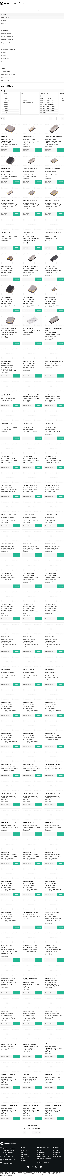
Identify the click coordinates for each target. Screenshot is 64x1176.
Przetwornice (4, 52)
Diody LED (4, 20)
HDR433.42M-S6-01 (7, 1011)
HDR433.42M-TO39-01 (52, 1011)
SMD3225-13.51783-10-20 (9, 328)
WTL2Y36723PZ (28, 297)
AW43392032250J (28, 361)
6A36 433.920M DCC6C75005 (6, 362)
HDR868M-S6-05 (50, 978)
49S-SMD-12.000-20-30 (30, 1042)
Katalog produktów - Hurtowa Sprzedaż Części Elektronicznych (23, 10)
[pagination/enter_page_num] (54, 118)
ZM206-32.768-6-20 (51, 266)
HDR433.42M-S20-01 (29, 1011)
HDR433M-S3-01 (28, 733)
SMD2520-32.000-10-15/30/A (29, 233)
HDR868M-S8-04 (6, 881)
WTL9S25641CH (6, 573)
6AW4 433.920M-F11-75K (31, 394)
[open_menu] (24, 3)
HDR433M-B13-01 (50, 702)
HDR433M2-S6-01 (6, 702)
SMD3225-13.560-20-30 (52, 169)
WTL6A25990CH (6, 637)
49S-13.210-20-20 (6, 1042)
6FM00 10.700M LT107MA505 (6, 395)
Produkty (24, 1150)
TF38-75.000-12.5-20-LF (8, 794)
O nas (23, 1158)
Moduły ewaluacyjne (6, 65)
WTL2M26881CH (28, 670)
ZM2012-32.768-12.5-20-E (31, 1106)
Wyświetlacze (5, 24)
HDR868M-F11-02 (28, 823)
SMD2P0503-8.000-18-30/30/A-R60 (52, 913)
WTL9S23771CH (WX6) (52, 485)
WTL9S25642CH (50, 544)
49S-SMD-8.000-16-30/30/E (53, 137)
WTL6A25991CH (50, 604)
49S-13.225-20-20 (28, 1075)
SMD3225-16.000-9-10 (52, 201)
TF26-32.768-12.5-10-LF (8, 823)
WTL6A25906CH (6, 604)
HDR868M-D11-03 (50, 823)
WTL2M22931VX (6, 485)
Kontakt (23, 1160)
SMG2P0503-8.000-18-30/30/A (30, 979)
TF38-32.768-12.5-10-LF (52, 794)
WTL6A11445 (49, 394)
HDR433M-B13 (5, 169)
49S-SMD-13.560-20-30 (30, 169)
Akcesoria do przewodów (8, 49)
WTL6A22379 (5, 456)
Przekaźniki (4, 55)
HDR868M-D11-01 (28, 852)
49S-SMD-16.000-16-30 (30, 266)
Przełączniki (4, 30)
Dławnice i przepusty (6, 27)
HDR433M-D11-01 (50, 852)
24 (35, 1128)
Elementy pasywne (6, 33)
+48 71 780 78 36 (8, 1156)
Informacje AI (57, 1156)
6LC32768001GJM (28, 515)
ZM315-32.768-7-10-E (8, 978)
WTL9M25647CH (50, 573)
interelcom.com (3, 10)
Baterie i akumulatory (7, 36)
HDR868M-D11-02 (6, 852)
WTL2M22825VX (50, 456)
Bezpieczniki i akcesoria (7, 43)
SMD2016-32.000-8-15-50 (53, 1106)
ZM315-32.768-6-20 (7, 201)
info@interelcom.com (9, 1160)
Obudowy (3, 68)
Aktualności (24, 1154)
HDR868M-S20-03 (50, 881)
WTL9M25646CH (28, 573)
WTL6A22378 (27, 456)
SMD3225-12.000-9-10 (30, 201)
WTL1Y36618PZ (6, 297)
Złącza (3, 46)
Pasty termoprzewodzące (8, 74)
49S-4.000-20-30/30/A (30, 945)
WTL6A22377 (49, 423)
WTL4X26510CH (6, 670)
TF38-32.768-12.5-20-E (52, 1075)
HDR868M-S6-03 (6, 266)
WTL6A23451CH (28, 544)
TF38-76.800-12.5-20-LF (30, 794)
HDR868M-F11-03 (28, 764)
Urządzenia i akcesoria (7, 39)
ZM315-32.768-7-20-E (52, 945)
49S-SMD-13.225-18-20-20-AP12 (53, 329)
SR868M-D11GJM (6, 423)
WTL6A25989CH (28, 604)
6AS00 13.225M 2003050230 (54, 361)
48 (37, 1128)
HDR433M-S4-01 (28, 881)
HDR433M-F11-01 (50, 733)
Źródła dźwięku (5, 71)
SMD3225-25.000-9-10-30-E (53, 232)
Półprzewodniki (5, 81)
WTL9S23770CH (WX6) (30, 485)
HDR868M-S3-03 (6, 912)
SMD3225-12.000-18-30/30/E (7, 946)
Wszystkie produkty (43, 1162)
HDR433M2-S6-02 (28, 702)
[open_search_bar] (20, 3)
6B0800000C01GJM (51, 515)
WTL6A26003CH (28, 637)
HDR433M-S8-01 (6, 137)
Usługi (23, 1152)
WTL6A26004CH (50, 637)
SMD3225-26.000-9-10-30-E (9, 1106)
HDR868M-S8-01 (50, 297)
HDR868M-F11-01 (6, 764)
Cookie (55, 1154)
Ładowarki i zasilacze (7, 62)
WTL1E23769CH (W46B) (8, 515)
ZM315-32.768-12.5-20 (30, 137)
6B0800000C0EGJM (7, 544)
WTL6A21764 (27, 423)
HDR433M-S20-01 (6, 733)
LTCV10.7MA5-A (28, 328)
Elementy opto (5, 58)
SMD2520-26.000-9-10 (8, 1075)
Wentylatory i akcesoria (7, 77)
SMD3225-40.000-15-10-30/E (52, 1043)
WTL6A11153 (5, 232)
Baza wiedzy (25, 1156)
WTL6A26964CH (50, 670)
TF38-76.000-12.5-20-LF (30, 912)
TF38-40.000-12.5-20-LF (52, 764)
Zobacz (17, 149)
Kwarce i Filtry (5, 17)
